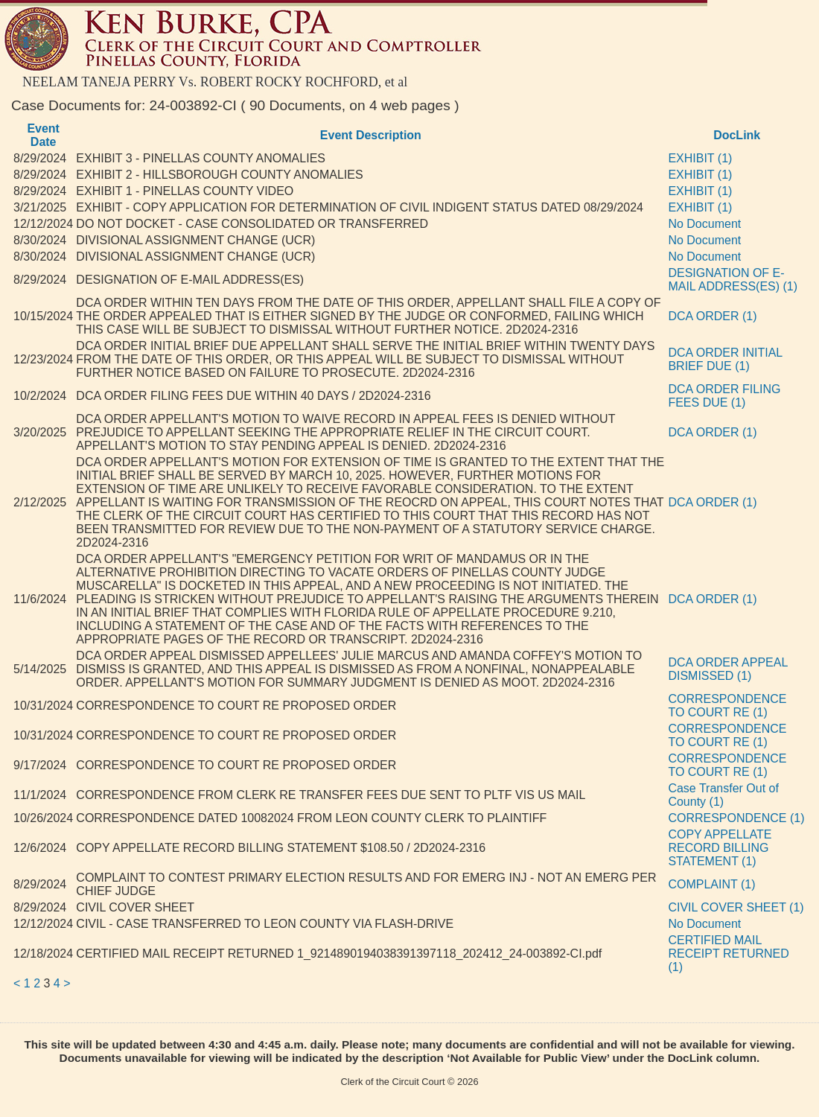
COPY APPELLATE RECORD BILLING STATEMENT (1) (719, 848)
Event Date (43, 135)
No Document (704, 223)
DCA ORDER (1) (712, 316)
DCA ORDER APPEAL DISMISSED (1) (727, 669)
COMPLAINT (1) (711, 884)
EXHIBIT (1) (700, 158)
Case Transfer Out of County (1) (723, 795)
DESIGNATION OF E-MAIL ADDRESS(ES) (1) (732, 280)
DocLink (736, 135)
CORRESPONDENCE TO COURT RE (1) (727, 706)
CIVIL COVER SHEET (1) (735, 907)
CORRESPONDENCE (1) (736, 818)
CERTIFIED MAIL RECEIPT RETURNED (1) (728, 953)
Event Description (370, 135)
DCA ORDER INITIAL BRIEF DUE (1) (725, 359)
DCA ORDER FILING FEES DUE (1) (724, 396)
